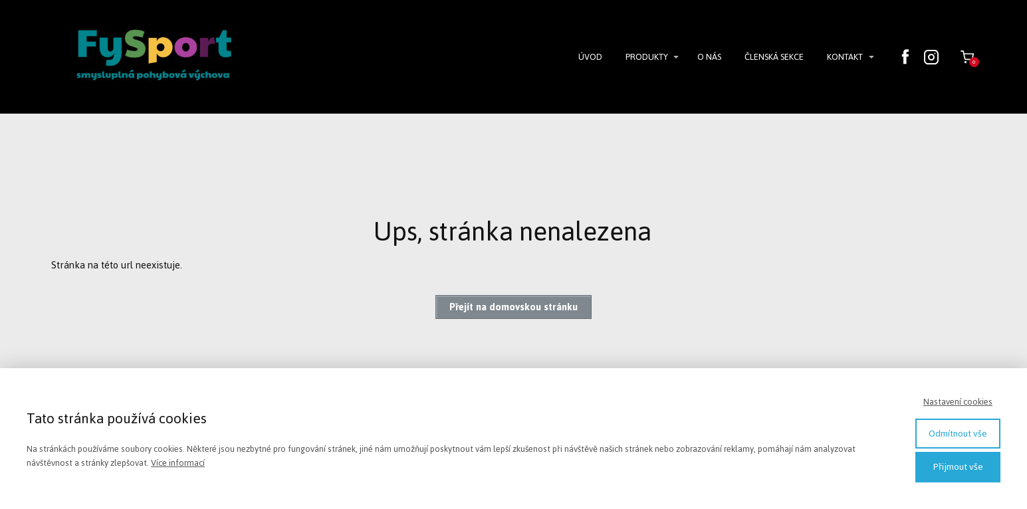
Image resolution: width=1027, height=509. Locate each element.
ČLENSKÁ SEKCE (774, 57)
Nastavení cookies (957, 402)
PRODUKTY (647, 57)
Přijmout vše (958, 467)
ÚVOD (590, 57)
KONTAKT (845, 57)
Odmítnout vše (958, 434)
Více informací (178, 463)
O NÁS (709, 57)
